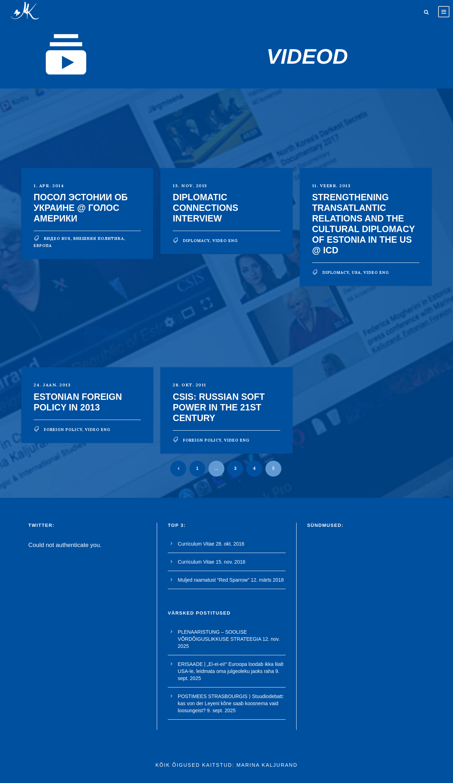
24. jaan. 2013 (52, 384)
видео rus (57, 238)
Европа (43, 245)
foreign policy (63, 429)
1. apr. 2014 (49, 185)
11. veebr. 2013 (331, 185)
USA (356, 272)
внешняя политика (98, 238)
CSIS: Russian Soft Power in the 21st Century (219, 407)
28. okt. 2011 (189, 384)
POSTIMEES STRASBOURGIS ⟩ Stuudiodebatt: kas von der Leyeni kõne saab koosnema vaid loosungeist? (231, 703)
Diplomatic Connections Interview (205, 207)
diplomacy (196, 240)
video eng (225, 240)
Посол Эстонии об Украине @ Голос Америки (81, 207)
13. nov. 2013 (190, 185)
